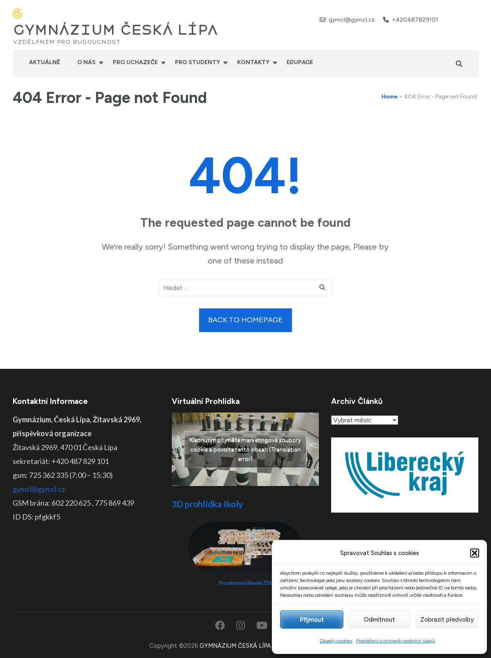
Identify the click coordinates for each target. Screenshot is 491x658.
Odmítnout (379, 619)
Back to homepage (245, 319)
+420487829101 (415, 19)
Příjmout (312, 619)
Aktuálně (44, 62)
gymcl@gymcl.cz (351, 19)
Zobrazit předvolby (447, 619)
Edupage (300, 62)
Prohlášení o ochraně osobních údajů (395, 641)
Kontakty (253, 62)
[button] (475, 553)
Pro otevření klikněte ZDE (245, 583)
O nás (86, 62)
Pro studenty (197, 62)
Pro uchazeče (135, 62)
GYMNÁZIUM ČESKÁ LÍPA (115, 30)
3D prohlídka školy (207, 504)
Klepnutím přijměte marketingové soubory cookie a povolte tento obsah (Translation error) (245, 449)
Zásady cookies (336, 641)
